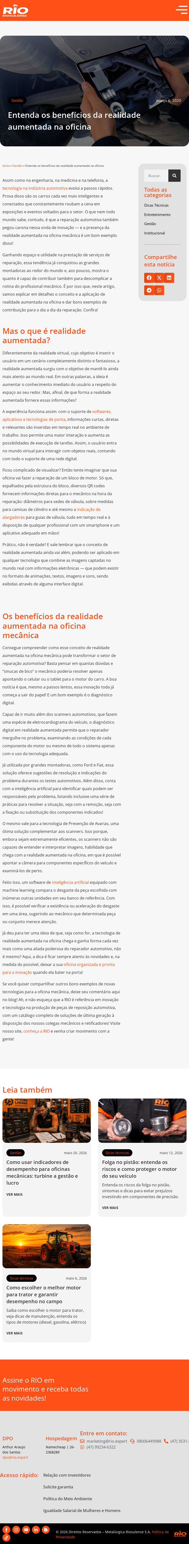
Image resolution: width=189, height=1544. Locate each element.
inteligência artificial (70, 882)
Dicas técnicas (117, 1152)
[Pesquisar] (174, 175)
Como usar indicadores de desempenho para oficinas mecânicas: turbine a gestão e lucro (42, 1172)
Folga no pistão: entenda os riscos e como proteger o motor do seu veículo (139, 1169)
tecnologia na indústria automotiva (35, 188)
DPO (7, 1438)
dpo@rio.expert (15, 1457)
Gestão (17, 100)
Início (6, 166)
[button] (149, 278)
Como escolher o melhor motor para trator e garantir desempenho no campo (43, 1294)
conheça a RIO (36, 1031)
